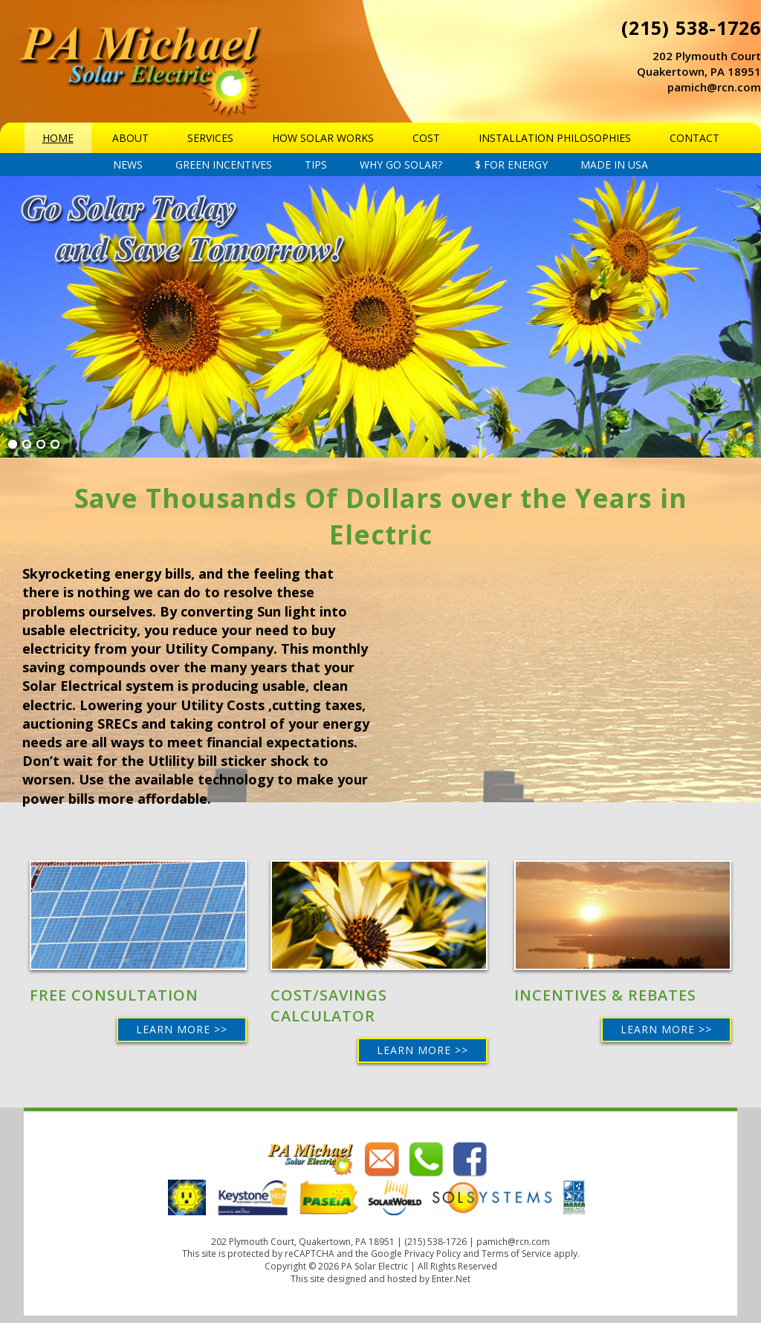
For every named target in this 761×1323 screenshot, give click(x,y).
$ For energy (511, 164)
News (128, 164)
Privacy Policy (432, 1253)
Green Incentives (223, 164)
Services (210, 138)
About (130, 138)
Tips (316, 164)
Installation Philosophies (555, 138)
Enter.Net (451, 1278)
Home (58, 138)
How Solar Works (323, 138)
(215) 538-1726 (691, 27)
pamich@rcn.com (714, 86)
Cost (426, 138)
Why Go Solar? (401, 164)
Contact (694, 138)
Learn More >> (181, 1029)
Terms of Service (516, 1253)
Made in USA (614, 164)
